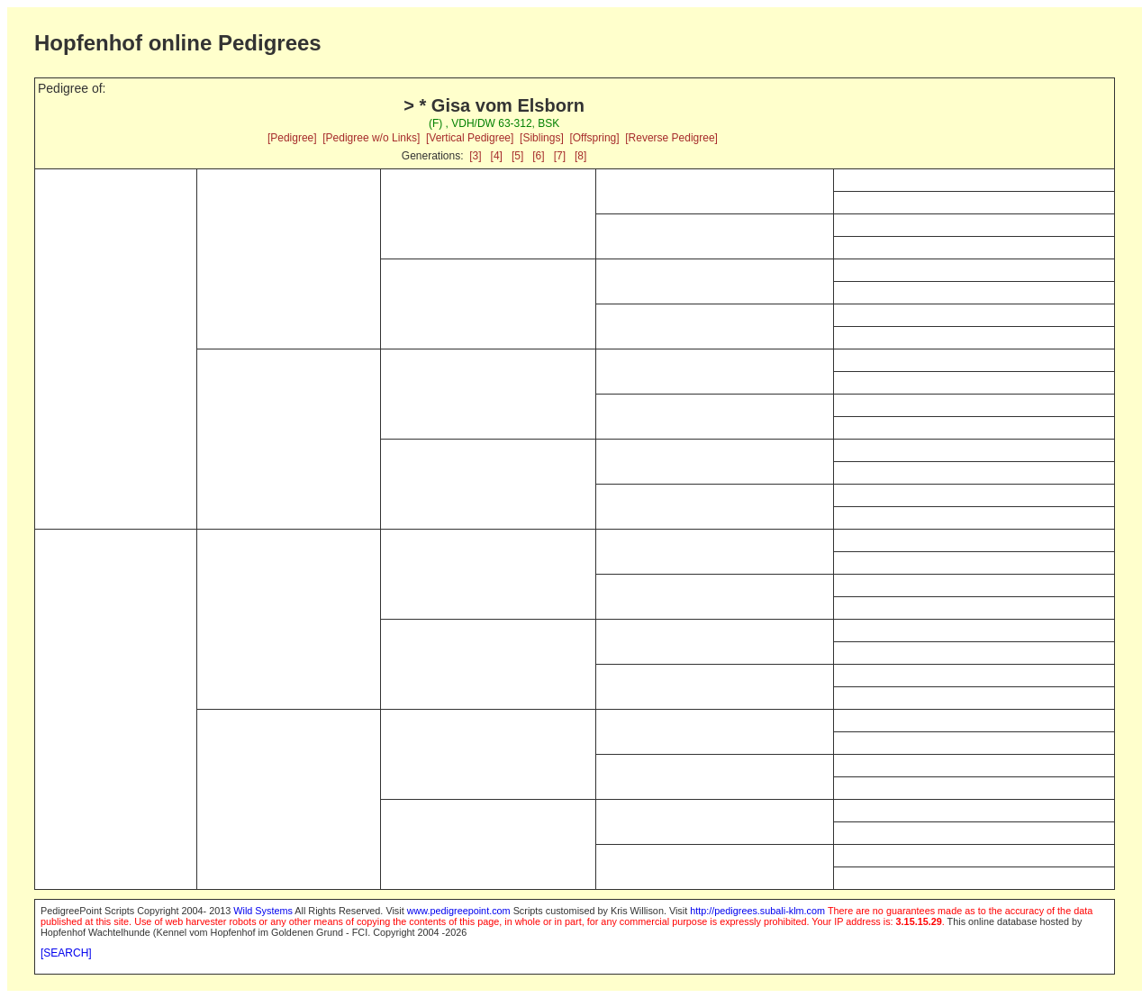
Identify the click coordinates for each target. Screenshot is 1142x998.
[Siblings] (542, 138)
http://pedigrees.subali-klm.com (757, 910)
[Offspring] (594, 138)
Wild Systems (263, 910)
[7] (560, 156)
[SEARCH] (66, 953)
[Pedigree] (292, 138)
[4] (497, 156)
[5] (517, 156)
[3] (475, 156)
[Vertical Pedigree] (469, 138)
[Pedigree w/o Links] (371, 138)
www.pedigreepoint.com (459, 910)
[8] (580, 156)
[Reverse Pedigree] (671, 138)
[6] (538, 156)
